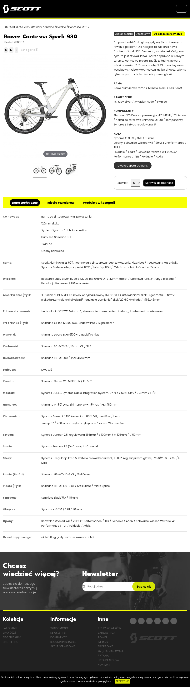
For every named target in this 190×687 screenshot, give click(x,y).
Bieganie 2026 (12, 637)
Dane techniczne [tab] (25, 203)
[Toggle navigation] (181, 9)
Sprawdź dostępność (159, 183)
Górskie (61, 27)
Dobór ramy (143, 33)
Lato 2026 (10, 628)
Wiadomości (59, 628)
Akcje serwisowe (62, 646)
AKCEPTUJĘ (122, 681)
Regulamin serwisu (63, 642)
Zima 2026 (9, 633)
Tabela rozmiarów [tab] (60, 203)
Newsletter (58, 633)
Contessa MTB (77, 27)
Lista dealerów (108, 660)
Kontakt (104, 665)
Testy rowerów (109, 628)
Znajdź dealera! (124, 33)
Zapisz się (144, 587)
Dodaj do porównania (168, 33)
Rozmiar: (122, 183)
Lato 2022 (23, 27)
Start (12, 27)
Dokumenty (58, 637)
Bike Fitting (10, 642)
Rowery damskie (43, 27)
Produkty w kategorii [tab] (99, 203)
